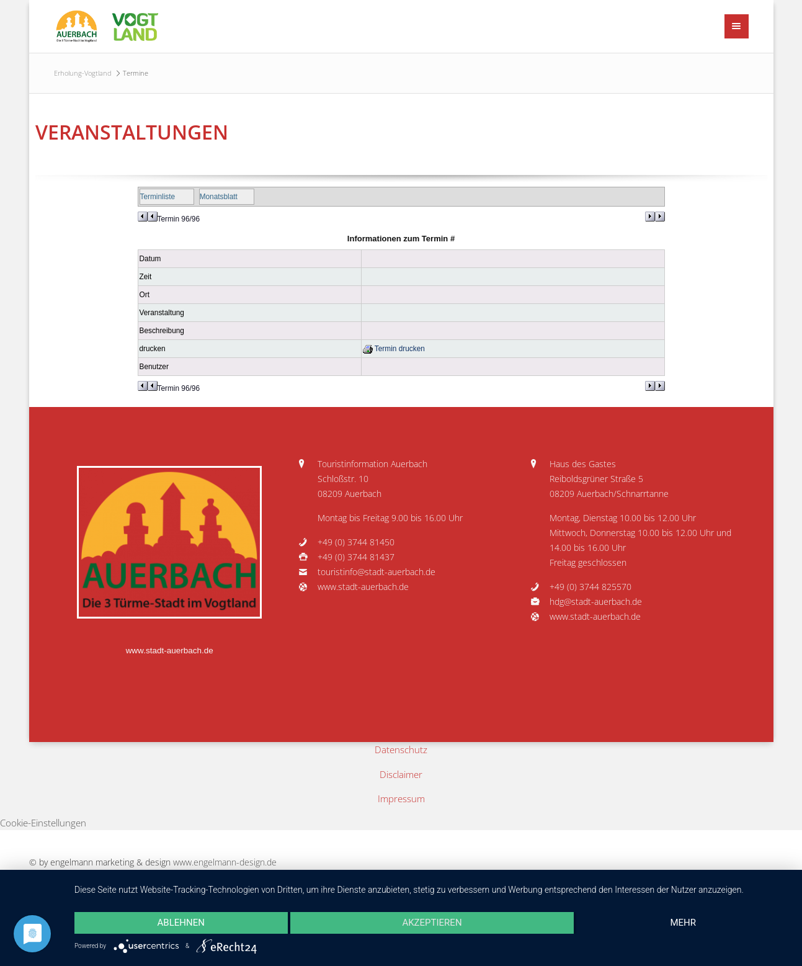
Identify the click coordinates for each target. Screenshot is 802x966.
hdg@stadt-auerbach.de (596, 601)
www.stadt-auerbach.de (169, 650)
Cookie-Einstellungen (43, 822)
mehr (683, 922)
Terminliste (158, 196)
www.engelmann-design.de (225, 862)
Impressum (401, 798)
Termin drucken (394, 348)
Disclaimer (401, 774)
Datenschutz (401, 749)
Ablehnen (181, 922)
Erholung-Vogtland (83, 73)
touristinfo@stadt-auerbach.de (376, 572)
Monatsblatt (219, 196)
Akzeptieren (431, 922)
